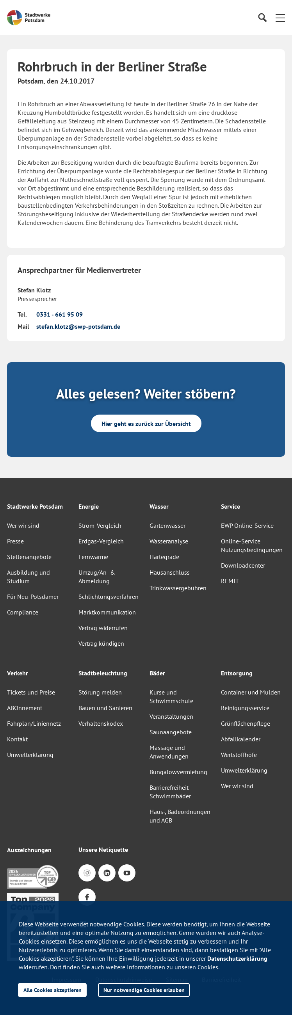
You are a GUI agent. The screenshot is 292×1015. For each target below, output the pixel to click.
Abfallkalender (240, 739)
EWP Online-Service (247, 525)
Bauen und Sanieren (105, 708)
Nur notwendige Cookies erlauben (144, 990)
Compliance (22, 612)
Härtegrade (164, 557)
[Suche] (262, 18)
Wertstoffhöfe (239, 755)
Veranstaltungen (171, 716)
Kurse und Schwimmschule (171, 696)
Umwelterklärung (30, 755)
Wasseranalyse (169, 541)
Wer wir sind (23, 525)
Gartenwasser (167, 525)
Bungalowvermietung (178, 772)
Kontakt (17, 739)
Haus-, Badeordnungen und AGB (180, 816)
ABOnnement (24, 708)
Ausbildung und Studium (28, 576)
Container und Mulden (251, 692)
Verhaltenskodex (100, 723)
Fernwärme (93, 557)
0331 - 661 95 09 (59, 314)
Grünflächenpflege (245, 723)
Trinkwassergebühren (178, 588)
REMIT (230, 581)
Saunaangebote (171, 732)
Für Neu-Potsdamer (33, 596)
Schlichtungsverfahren (108, 596)
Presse (15, 541)
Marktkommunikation (107, 612)
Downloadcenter (243, 565)
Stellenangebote (29, 557)
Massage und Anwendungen (169, 752)
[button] (280, 17)
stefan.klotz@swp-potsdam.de (78, 326)
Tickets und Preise (31, 692)
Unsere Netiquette (103, 849)
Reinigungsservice (245, 708)
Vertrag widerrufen (103, 628)
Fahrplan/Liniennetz (34, 723)
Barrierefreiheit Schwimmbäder (170, 792)
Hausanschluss (170, 572)
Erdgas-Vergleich (101, 541)
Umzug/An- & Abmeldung (96, 576)
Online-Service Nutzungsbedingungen (252, 545)
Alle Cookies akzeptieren (52, 990)
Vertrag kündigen (101, 643)
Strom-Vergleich (99, 525)
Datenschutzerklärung (237, 958)
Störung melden (100, 692)
